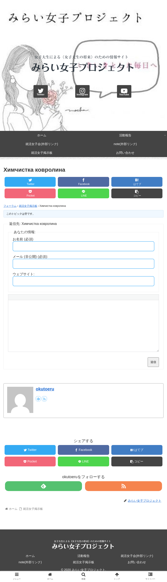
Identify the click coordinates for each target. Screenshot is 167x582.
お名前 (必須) (23, 239)
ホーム (30, 556)
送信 (153, 362)
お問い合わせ (137, 562)
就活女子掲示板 (28, 205)
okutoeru (45, 389)
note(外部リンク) (30, 562)
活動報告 (83, 556)
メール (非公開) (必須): (30, 256)
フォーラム (10, 205)
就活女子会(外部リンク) (137, 556)
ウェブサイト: (23, 274)
